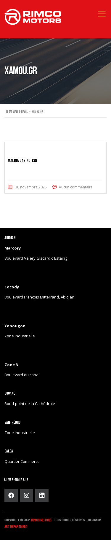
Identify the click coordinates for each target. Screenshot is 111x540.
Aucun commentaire (76, 187)
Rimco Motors (41, 520)
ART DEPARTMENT (16, 526)
